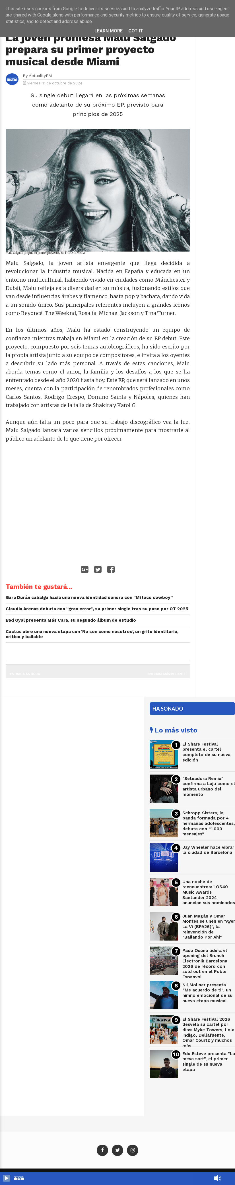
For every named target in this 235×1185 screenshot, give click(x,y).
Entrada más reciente (167, 674)
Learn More (108, 31)
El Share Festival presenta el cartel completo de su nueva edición (206, 752)
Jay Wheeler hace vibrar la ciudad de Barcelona (208, 850)
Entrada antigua (25, 674)
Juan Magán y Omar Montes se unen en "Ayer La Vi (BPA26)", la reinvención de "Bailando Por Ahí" (208, 927)
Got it (135, 31)
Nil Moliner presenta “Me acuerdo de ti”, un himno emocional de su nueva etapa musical (207, 992)
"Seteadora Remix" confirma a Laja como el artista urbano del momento (208, 786)
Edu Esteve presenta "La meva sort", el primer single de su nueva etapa (208, 1061)
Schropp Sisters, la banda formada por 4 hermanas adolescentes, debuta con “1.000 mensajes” (208, 823)
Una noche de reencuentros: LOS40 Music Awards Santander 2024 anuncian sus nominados (208, 892)
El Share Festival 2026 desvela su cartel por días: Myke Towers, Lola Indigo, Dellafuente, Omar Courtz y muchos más (208, 1032)
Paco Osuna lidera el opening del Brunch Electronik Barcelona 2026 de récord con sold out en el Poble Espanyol (204, 963)
